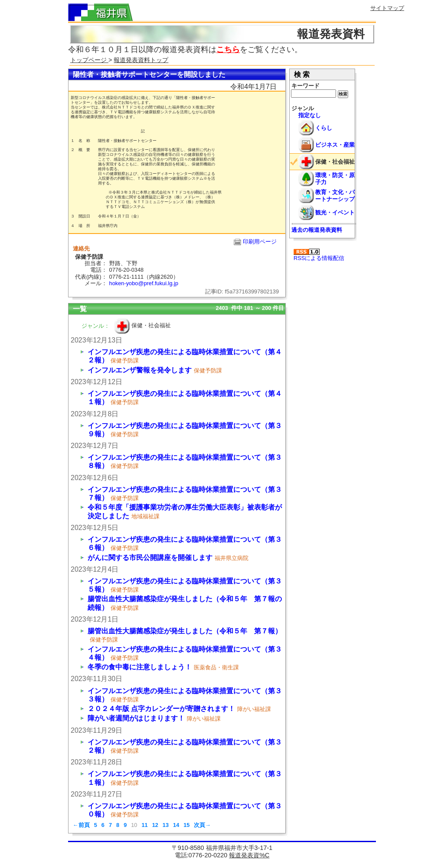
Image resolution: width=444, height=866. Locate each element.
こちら (228, 49)
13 (166, 825)
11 (144, 825)
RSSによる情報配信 (319, 255)
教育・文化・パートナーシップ (335, 195)
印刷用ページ (260, 241)
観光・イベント (335, 212)
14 (176, 825)
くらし (323, 128)
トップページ (89, 59)
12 (155, 825)
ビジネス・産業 (335, 145)
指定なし (309, 115)
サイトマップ (387, 8)
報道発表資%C (249, 855)
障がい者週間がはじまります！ (136, 718)
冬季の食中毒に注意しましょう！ (140, 667)
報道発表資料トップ (141, 59)
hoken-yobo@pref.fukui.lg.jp (144, 283)
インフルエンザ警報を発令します (140, 370)
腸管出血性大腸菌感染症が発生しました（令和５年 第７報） (185, 631)
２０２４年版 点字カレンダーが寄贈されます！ (161, 708)
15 (186, 825)
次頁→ (202, 825)
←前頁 (81, 825)
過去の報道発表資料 (316, 230)
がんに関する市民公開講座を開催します (150, 557)
